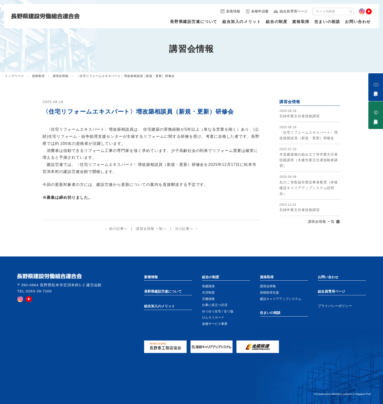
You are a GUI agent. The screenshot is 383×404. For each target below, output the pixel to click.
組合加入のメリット (241, 22)
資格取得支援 (269, 292)
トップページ (14, 76)
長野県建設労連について (193, 22)
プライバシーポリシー (335, 306)
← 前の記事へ (115, 229)
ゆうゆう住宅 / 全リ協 (217, 311)
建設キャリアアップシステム (280, 299)
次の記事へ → (186, 229)
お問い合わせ (358, 22)
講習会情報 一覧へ (151, 229)
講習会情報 (61, 76)
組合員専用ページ (331, 291)
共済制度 (208, 292)
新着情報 (151, 277)
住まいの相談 (327, 22)
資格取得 (300, 22)
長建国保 (208, 286)
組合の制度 (276, 22)
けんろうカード (213, 317)
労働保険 (208, 299)
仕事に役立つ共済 (214, 305)
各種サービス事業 (214, 324)
